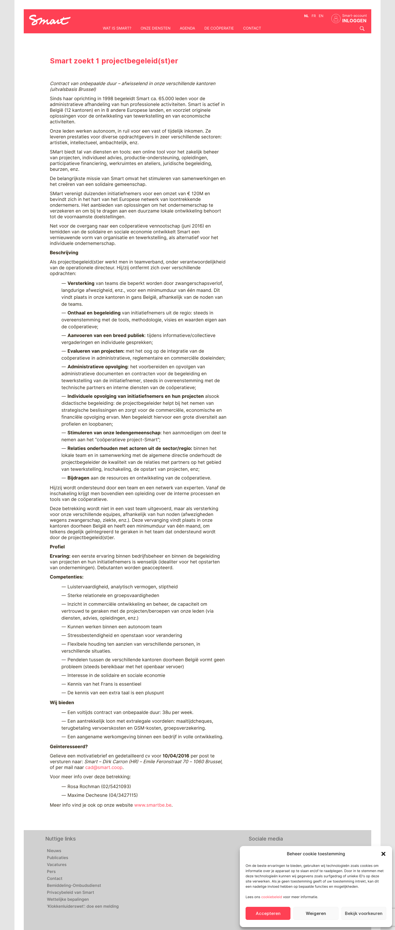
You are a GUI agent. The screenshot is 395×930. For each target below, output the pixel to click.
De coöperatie (219, 28)
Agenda (187, 28)
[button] (383, 854)
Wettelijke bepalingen (68, 899)
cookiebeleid (271, 897)
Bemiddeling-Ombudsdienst (74, 885)
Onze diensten (155, 28)
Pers (51, 871)
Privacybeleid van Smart (70, 892)
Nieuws (54, 851)
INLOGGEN (354, 20)
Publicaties (57, 858)
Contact (252, 28)
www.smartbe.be (152, 805)
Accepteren (268, 913)
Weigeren (316, 913)
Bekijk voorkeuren (364, 913)
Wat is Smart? (117, 28)
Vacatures (57, 865)
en (321, 16)
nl (306, 16)
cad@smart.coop (103, 767)
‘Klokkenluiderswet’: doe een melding (83, 906)
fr (314, 16)
